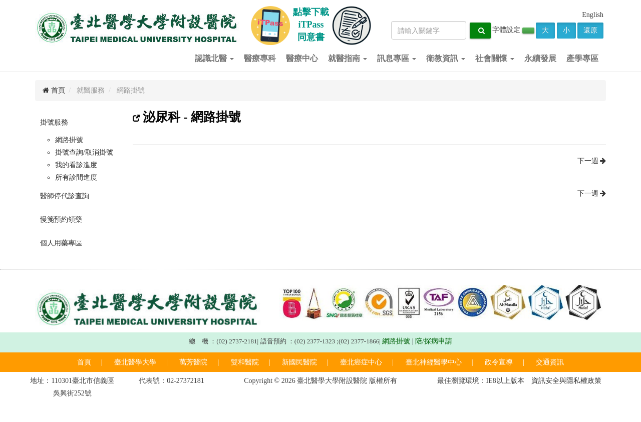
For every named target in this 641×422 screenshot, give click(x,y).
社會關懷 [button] (494, 58)
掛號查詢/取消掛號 (84, 152)
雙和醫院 (245, 362)
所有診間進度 (76, 177)
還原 (590, 30)
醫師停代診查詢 (64, 196)
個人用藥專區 (61, 243)
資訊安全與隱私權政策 (566, 380)
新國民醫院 (299, 362)
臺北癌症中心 (361, 362)
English (592, 15)
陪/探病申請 (433, 341)
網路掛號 (69, 140)
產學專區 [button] (582, 58)
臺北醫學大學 (135, 362)
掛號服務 (54, 122)
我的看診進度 (76, 165)
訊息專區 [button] (396, 58)
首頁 (54, 90)
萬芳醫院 (193, 362)
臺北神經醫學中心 (434, 362)
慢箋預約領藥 (61, 219)
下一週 (591, 161)
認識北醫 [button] (214, 58)
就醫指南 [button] (347, 58)
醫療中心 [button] (302, 58)
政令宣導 (499, 362)
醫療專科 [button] (260, 58)
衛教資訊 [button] (445, 58)
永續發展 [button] (540, 58)
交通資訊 (550, 362)
